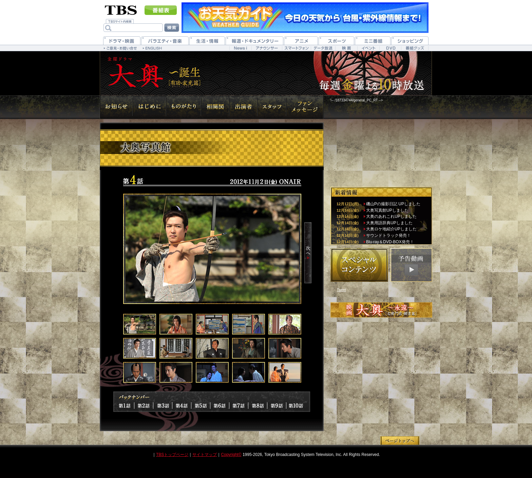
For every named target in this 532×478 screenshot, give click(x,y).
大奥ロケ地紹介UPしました (391, 229)
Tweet (341, 290)
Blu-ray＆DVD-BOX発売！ (390, 242)
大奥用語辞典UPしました (389, 223)
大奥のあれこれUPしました (391, 216)
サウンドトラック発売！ (388, 235)
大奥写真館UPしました (387, 210)
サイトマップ (204, 454)
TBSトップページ (172, 454)
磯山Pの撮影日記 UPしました (393, 204)
